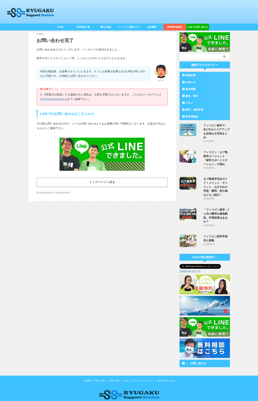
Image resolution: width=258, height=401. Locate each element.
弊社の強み (106, 27)
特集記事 (189, 75)
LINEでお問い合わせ (197, 27)
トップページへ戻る (102, 181)
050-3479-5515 (129, 390)
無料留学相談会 (174, 27)
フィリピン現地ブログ (129, 27)
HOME (60, 27)
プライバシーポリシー (142, 362)
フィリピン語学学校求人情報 (214, 217)
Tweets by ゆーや (190, 252)
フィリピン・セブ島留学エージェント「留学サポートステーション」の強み (214, 151)
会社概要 (151, 27)
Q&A (126, 362)
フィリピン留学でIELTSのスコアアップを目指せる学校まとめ (214, 129)
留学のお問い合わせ (166, 362)
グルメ (188, 103)
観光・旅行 (190, 96)
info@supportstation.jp (53, 99)
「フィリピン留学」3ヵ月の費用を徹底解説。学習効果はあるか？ (214, 199)
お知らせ (189, 82)
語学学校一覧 (83, 27)
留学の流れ (115, 362)
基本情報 (189, 89)
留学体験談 (190, 116)
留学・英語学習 (193, 109)
